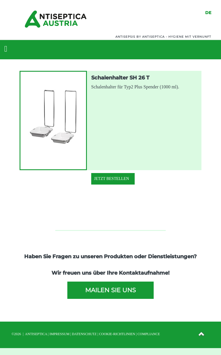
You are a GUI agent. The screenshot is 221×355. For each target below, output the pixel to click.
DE (208, 12)
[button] (201, 334)
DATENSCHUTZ (84, 334)
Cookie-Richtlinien (117, 334)
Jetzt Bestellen (111, 178)
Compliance (149, 334)
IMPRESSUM (59, 334)
